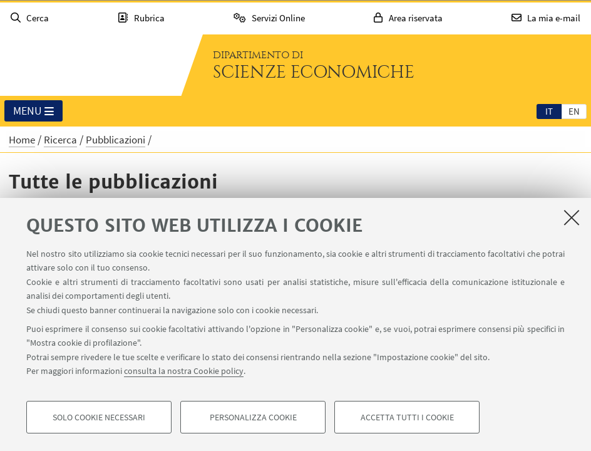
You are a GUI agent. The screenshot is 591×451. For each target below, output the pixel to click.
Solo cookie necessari (99, 417)
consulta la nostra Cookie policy (184, 370)
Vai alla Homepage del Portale (90, 65)
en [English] (574, 111)
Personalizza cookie (253, 417)
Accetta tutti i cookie (407, 417)
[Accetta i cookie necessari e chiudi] (572, 217)
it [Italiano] (549, 111)
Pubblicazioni (115, 140)
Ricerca (60, 140)
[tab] (549, 111)
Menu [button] (33, 111)
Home (22, 140)
